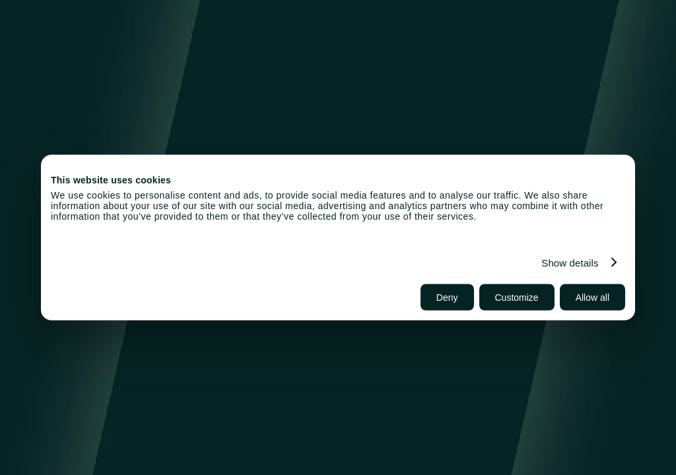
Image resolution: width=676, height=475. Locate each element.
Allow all (592, 297)
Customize (517, 297)
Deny (447, 297)
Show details (569, 262)
